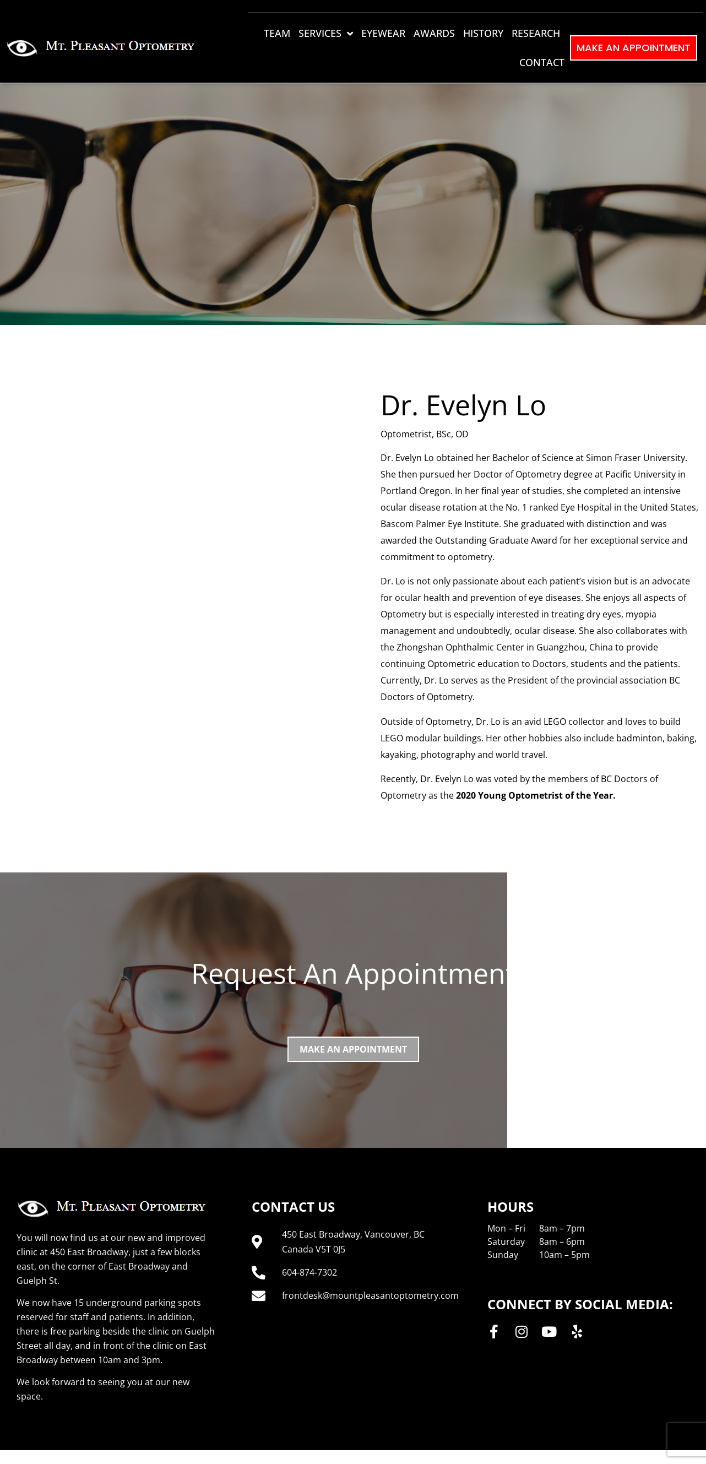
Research (536, 33)
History (483, 33)
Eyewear (383, 33)
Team (277, 33)
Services (325, 33)
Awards (434, 33)
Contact (541, 62)
